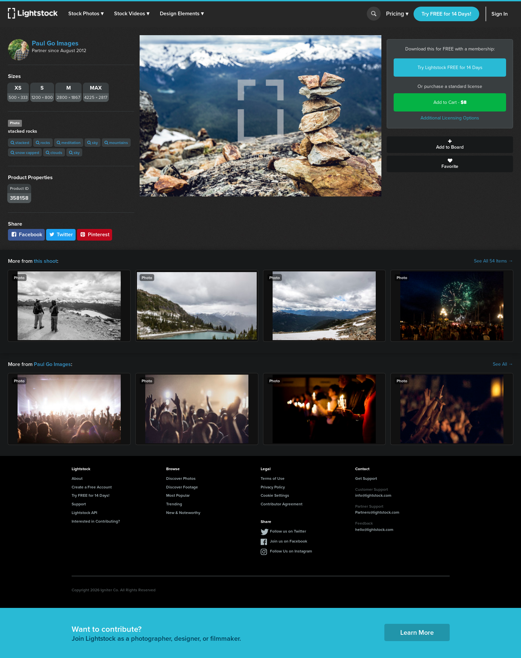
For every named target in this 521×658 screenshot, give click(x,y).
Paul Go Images (55, 43)
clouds (54, 152)
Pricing (397, 14)
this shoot (45, 261)
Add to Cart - (450, 102)
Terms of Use (273, 478)
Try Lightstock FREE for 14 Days (450, 67)
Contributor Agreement (281, 504)
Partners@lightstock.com (377, 512)
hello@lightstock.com (374, 529)
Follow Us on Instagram (291, 551)
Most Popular (178, 495)
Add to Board (450, 144)
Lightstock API (84, 512)
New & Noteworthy (183, 512)
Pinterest (94, 234)
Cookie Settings (275, 495)
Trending (174, 504)
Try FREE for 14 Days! (446, 14)
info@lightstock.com (373, 495)
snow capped (25, 152)
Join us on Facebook (288, 541)
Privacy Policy (273, 487)
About (77, 478)
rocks (43, 142)
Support (79, 504)
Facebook (26, 234)
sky (92, 142)
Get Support (366, 478)
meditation (69, 142)
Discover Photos (181, 478)
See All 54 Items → (493, 261)
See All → (503, 364)
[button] (85, 13)
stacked (20, 142)
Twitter (61, 234)
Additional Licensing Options (450, 117)
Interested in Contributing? (96, 521)
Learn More (417, 632)
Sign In (499, 14)
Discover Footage (182, 487)
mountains (116, 142)
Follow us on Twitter (288, 531)
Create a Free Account (92, 487)
